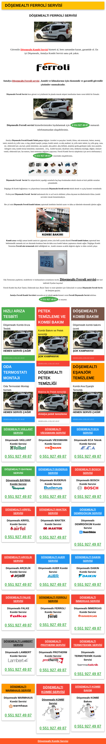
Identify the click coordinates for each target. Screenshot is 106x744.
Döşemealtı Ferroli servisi (25, 80)
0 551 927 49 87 (18, 456)
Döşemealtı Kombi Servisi (34, 49)
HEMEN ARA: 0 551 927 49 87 (14, 358)
